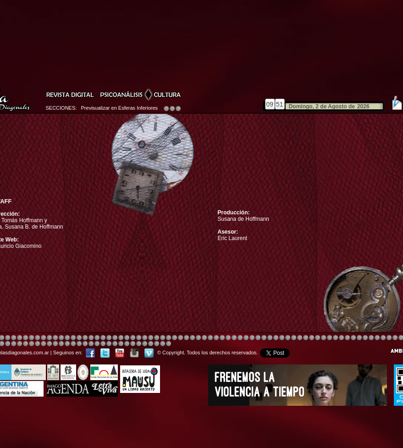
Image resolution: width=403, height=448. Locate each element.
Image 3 (109, 338)
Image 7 (365, 338)
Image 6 (359, 338)
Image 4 (8, 338)
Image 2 (371, 338)
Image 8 (198, 338)
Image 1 (216, 338)
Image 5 (300, 338)
